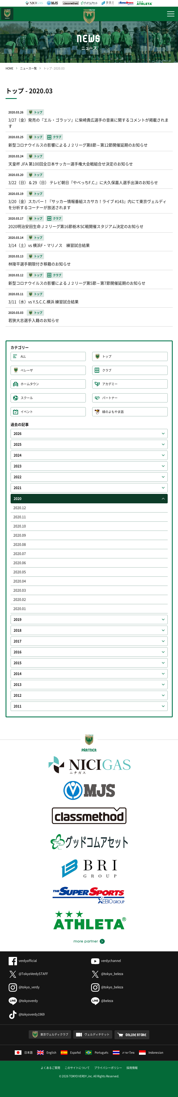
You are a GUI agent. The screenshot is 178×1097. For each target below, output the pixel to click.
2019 (17, 619)
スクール (27, 397)
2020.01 (19, 608)
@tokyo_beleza (107, 973)
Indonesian (151, 1052)
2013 (17, 684)
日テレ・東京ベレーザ (7, 14)
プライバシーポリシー (108, 1068)
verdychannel (106, 960)
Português (96, 1052)
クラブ (106, 370)
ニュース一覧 (28, 68)
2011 (17, 706)
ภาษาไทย (124, 1052)
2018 (17, 630)
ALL (23, 356)
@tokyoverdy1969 (27, 1014)
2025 (17, 444)
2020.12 (19, 507)
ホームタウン (30, 384)
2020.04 (19, 581)
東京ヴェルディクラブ (54, 1034)
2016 (17, 652)
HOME (9, 68)
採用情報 (132, 1068)
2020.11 (19, 516)
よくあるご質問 (50, 1068)
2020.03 (19, 590)
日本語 (24, 1052)
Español (71, 1052)
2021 (17, 487)
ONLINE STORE (136, 1034)
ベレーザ (27, 370)
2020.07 (19, 553)
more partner (86, 941)
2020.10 (19, 526)
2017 (17, 641)
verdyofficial (23, 960)
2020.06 (19, 562)
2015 (17, 662)
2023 (17, 466)
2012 (17, 695)
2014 (17, 673)
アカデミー (110, 384)
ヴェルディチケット (96, 1034)
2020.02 (19, 599)
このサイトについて (77, 1068)
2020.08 (19, 544)
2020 (17, 498)
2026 (17, 433)
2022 (17, 476)
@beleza (102, 1000)
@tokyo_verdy (24, 987)
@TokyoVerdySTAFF (28, 973)
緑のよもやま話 (113, 411)
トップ (106, 356)
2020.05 (19, 571)
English (46, 1052)
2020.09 (19, 535)
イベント (27, 411)
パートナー (110, 397)
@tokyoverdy (23, 1000)
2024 (17, 455)
